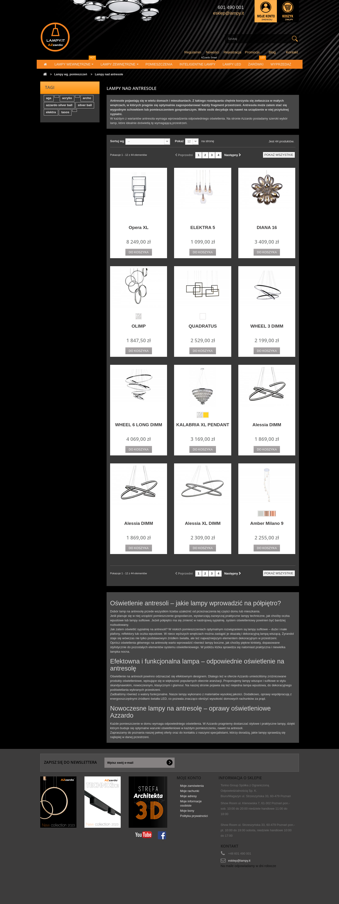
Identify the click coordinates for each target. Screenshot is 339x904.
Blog (272, 52)
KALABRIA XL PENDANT (202, 424)
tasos (65, 114)
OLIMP (139, 326)
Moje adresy (188, 798)
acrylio (67, 100)
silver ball (85, 107)
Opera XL (138, 227)
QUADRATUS (203, 326)
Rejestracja (232, 52)
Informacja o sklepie (240, 777)
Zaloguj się (266, 11)
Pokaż (179, 141)
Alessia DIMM (266, 424)
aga (48, 100)
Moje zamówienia (192, 788)
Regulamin (192, 52)
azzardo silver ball (59, 107)
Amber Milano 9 (266, 523)
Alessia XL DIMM (203, 523)
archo (87, 100)
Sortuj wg (117, 141)
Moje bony (187, 813)
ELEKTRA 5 (202, 227)
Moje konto (189, 777)
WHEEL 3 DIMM (266, 326)
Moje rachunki (189, 793)
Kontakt (292, 52)
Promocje (252, 52)
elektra (51, 114)
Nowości (212, 52)
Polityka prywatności (194, 818)
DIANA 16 (267, 227)
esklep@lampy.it (239, 860)
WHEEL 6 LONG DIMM (138, 424)
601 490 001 (231, 7)
